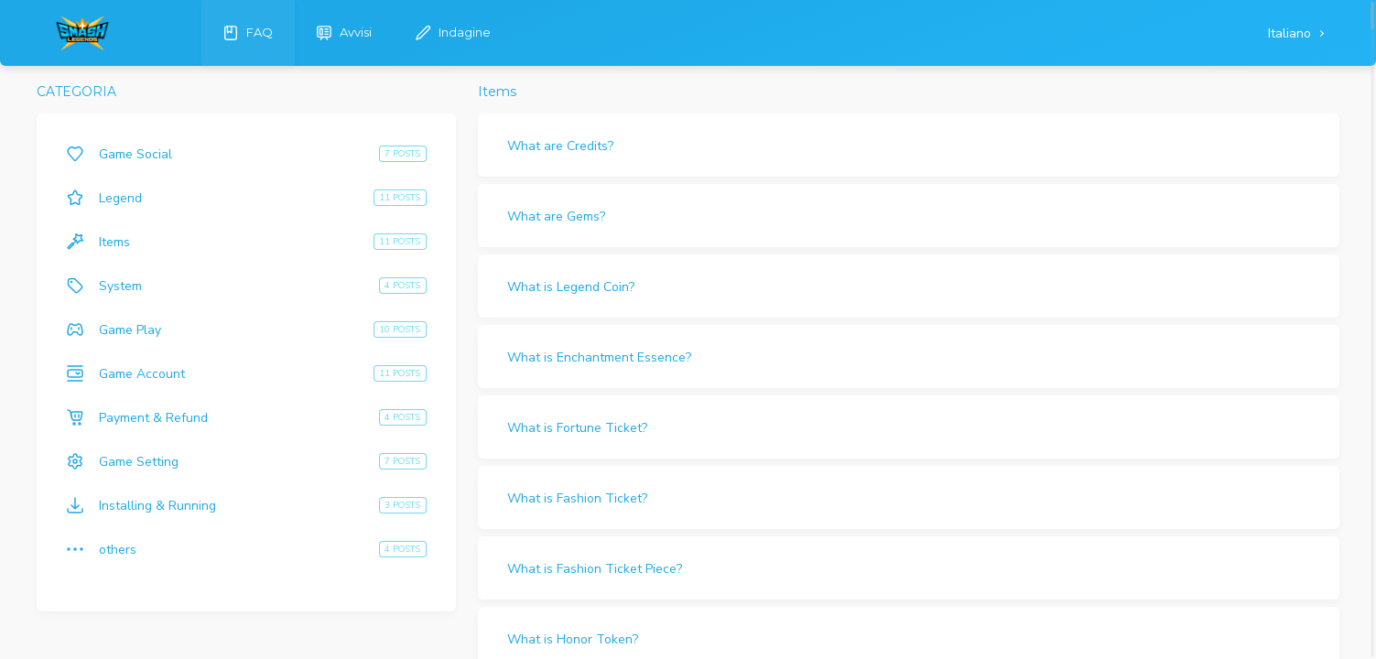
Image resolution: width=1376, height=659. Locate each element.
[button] (908, 145)
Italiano (1291, 33)
